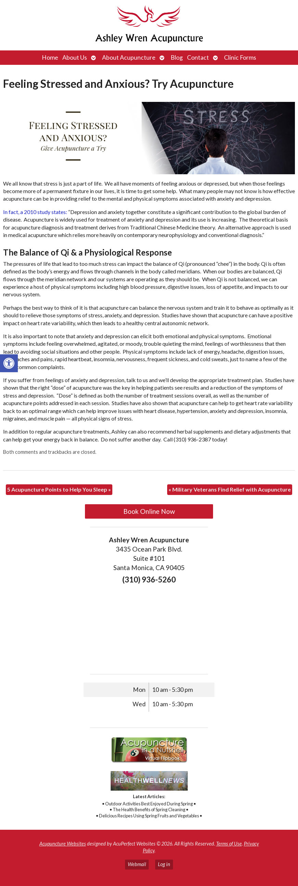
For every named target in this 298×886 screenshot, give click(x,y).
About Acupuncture (129, 57)
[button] (9, 363)
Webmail (137, 864)
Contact (198, 57)
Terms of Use (229, 844)
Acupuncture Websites (62, 844)
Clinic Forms (240, 57)
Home (50, 57)
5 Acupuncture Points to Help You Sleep (59, 489)
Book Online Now (149, 511)
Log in (164, 864)
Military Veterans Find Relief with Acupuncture (230, 489)
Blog (177, 57)
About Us (74, 57)
